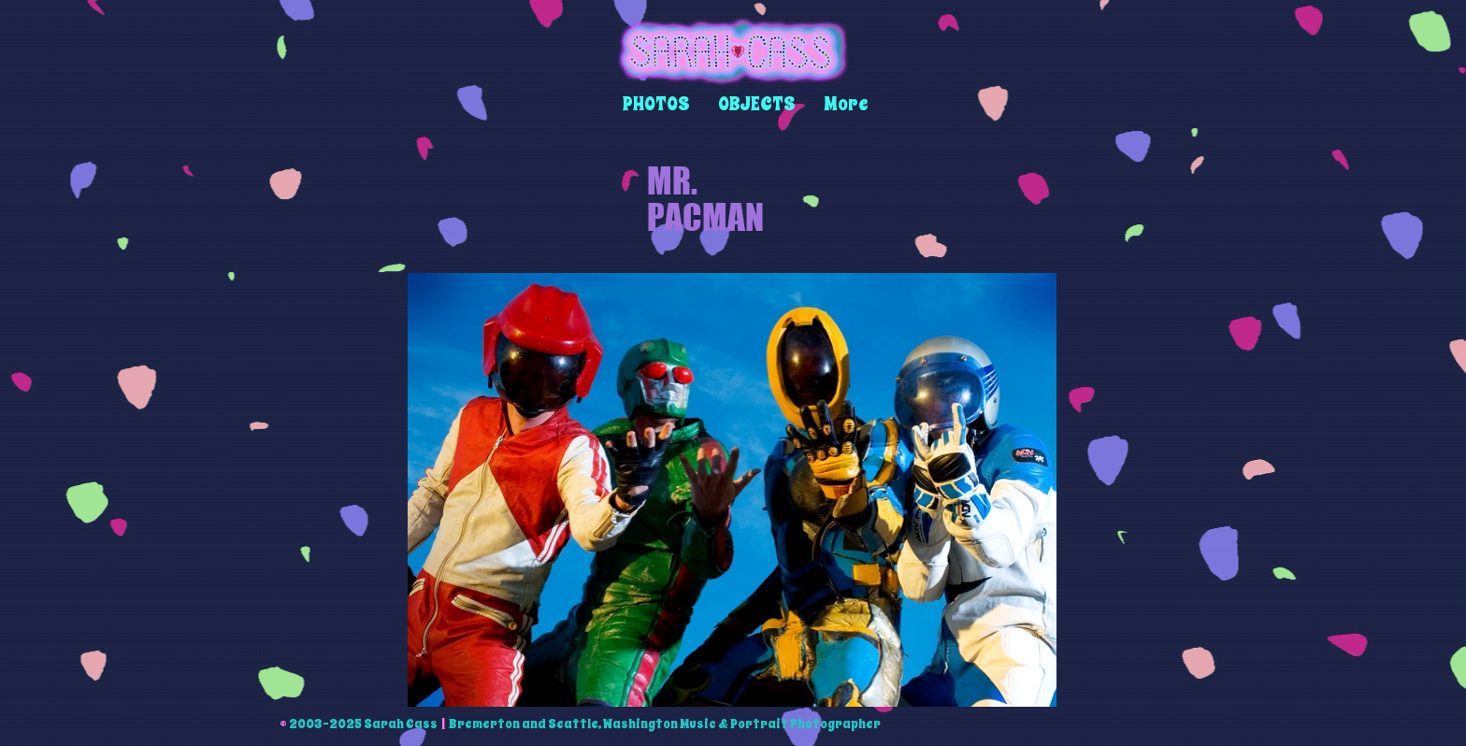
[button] (656, 104)
